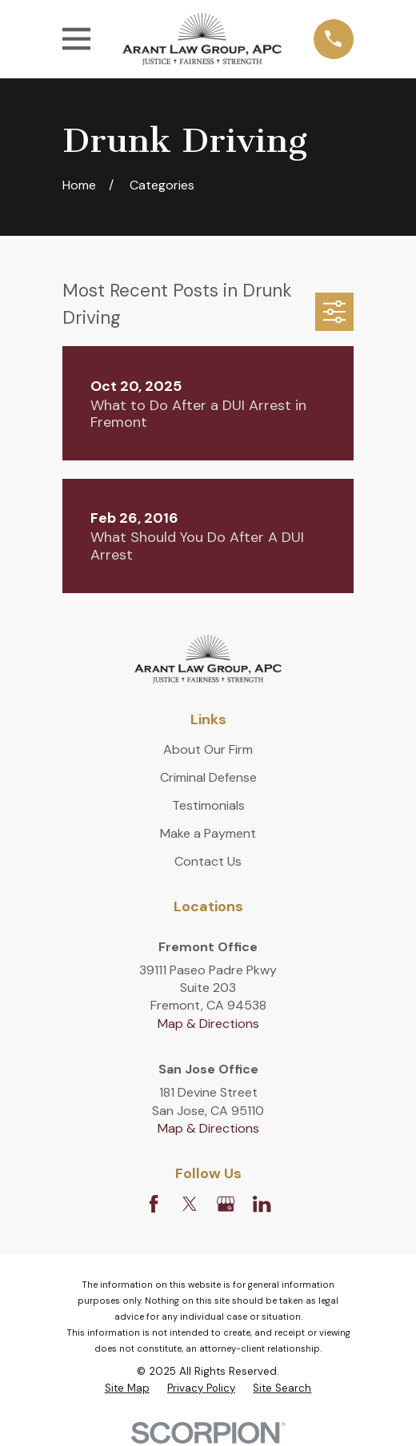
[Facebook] (153, 1204)
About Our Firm (208, 749)
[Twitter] (189, 1204)
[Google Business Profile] (225, 1204)
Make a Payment (208, 833)
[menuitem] (127, 1388)
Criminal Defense (208, 777)
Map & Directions (208, 1023)
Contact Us (208, 861)
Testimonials (208, 805)
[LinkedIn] (261, 1204)
